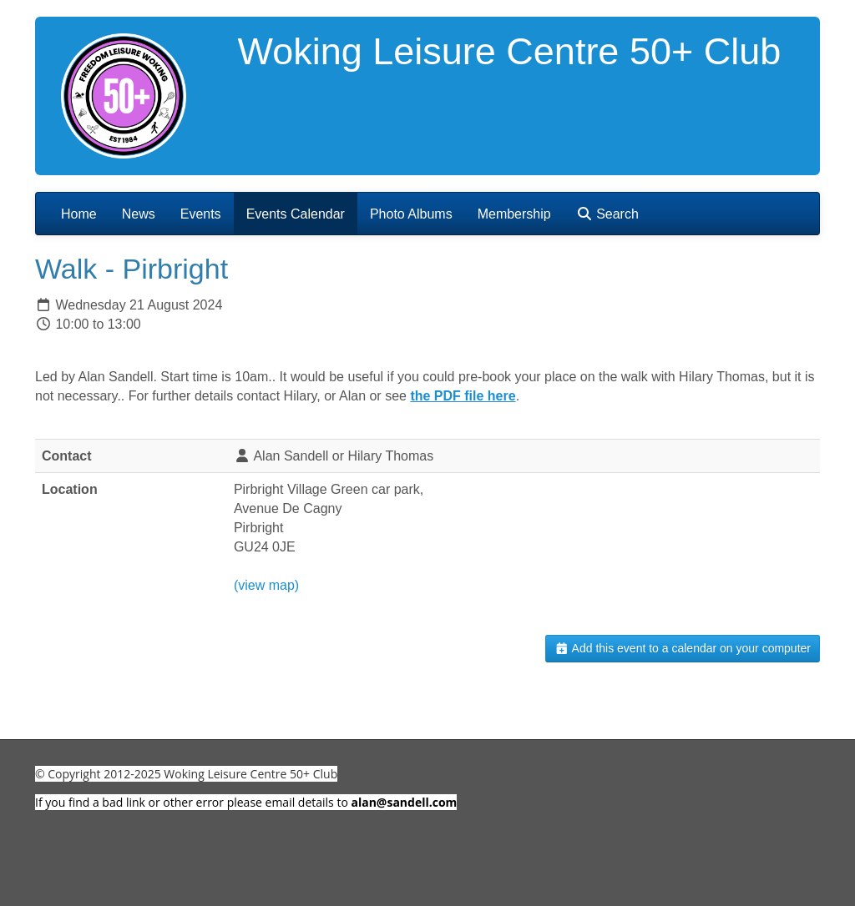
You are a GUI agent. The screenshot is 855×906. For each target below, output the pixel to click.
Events (200, 214)
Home (79, 214)
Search (607, 214)
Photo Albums (411, 214)
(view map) (266, 585)
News (138, 214)
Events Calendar (295, 214)
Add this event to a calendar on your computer (682, 648)
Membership (514, 214)
